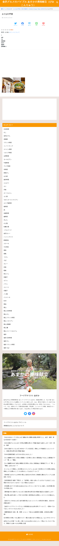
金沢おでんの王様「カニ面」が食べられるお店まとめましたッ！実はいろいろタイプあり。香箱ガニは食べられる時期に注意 (29, 528)
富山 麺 (6, 332)
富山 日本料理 (8, 315)
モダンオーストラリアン (11, 202)
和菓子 (6, 281)
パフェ (6, 287)
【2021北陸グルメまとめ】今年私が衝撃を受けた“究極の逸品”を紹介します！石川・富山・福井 (29, 449)
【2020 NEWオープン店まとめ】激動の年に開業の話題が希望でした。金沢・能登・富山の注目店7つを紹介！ (29, 443)
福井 (5, 338)
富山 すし (6, 318)
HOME (29, 540)
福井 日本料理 (8, 342)
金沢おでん (7, 138)
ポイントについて (14, 34)
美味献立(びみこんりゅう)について (14, 430)
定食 (5, 270)
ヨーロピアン (8, 162)
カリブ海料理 (8, 206)
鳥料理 (6, 209)
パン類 (6, 298)
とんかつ (6, 185)
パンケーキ (7, 301)
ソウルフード (8, 233)
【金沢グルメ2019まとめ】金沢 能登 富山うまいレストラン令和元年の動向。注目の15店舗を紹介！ (29, 507)
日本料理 (6, 131)
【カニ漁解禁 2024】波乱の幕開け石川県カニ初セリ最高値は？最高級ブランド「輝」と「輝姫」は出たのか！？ (29, 469)
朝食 (5, 274)
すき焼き (6, 250)
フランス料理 (8, 145)
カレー (6, 267)
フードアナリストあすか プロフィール (15, 427)
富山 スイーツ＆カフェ (10, 335)
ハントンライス (8, 240)
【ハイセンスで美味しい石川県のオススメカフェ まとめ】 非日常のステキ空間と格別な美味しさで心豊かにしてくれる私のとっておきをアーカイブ (29, 475)
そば (5, 264)
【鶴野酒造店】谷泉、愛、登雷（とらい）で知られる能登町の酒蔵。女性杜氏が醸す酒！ (28, 519)
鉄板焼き (6, 243)
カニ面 (6, 199)
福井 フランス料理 (9, 349)
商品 (5, 308)
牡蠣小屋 (6, 230)
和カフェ (6, 277)
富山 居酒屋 (7, 328)
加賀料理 (6, 216)
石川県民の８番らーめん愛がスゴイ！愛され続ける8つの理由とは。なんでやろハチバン (29, 523)
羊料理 (6, 172)
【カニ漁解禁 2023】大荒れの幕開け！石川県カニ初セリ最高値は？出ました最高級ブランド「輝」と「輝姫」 (29, 464)
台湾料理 (6, 158)
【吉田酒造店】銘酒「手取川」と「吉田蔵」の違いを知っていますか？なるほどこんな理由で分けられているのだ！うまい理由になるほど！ (29, 487)
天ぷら (6, 223)
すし (5, 134)
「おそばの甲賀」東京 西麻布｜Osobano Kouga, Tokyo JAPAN (28, 11)
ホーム (4, 11)
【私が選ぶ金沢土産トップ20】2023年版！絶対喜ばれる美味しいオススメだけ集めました (29, 501)
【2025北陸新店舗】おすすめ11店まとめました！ (18, 459)
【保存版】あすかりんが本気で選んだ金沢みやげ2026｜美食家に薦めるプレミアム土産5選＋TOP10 (29, 481)
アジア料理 (7, 168)
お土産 (6, 179)
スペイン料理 (8, 151)
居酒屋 (6, 141)
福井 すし (6, 345)
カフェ (6, 284)
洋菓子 (6, 294)
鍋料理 (6, 219)
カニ (5, 189)
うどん (6, 260)
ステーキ (6, 247)
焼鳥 (5, 257)
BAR (5, 304)
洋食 (5, 192)
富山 (5, 311)
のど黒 (6, 226)
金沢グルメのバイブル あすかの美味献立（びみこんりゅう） (28, 4)
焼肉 (5, 253)
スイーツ (6, 291)
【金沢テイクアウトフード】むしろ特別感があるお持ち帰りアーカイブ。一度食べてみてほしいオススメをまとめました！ (29, 513)
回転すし (6, 175)
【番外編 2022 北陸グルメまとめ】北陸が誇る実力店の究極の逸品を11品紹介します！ (29, 497)
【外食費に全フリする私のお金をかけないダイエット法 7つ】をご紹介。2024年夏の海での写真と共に (29, 492)
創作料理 (6, 182)
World (9, 11)
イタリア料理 (8, 155)
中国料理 (6, 165)
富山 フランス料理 (9, 321)
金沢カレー (7, 236)
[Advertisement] (29, 63)
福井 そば (6, 352)
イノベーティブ (8, 148)
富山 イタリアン (8, 325)
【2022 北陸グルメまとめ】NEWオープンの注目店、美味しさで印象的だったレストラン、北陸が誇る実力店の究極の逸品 (29, 454)
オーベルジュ (8, 196)
